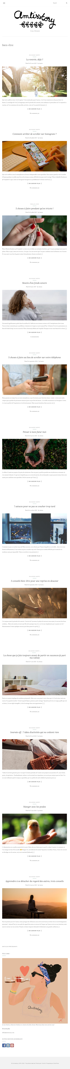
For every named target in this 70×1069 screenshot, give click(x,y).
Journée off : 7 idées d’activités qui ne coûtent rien (34, 732)
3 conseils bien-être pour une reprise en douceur (34, 580)
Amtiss (41, 63)
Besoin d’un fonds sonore (34, 283)
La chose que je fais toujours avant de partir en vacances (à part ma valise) (34, 656)
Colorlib (44, 1063)
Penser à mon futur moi (34, 432)
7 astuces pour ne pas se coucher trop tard (34, 506)
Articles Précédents (9, 946)
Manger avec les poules (34, 806)
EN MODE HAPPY (34, 55)
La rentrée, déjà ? (34, 59)
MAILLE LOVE (34, 204)
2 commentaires (34, 337)
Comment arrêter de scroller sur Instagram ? (35, 134)
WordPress (56, 1063)
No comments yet (34, 113)
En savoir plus (34, 109)
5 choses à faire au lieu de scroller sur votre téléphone (34, 357)
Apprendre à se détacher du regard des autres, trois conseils (35, 881)
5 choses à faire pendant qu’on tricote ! (35, 208)
